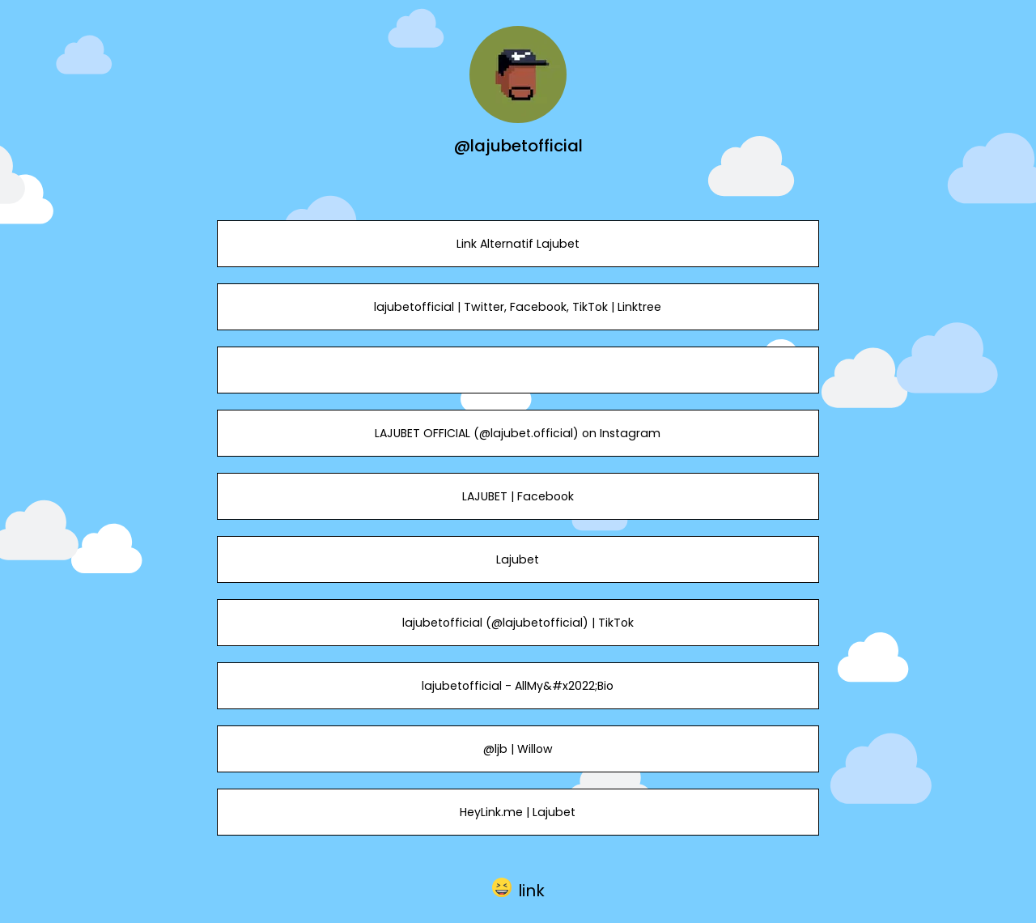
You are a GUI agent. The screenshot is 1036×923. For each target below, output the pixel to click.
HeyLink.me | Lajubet (517, 812)
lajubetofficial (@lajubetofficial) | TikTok (518, 623)
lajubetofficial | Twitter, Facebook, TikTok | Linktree (517, 307)
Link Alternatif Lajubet (518, 244)
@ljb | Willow (518, 749)
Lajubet (517, 559)
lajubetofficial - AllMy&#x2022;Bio (518, 686)
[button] (518, 887)
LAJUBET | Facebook (518, 496)
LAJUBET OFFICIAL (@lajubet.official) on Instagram (517, 433)
